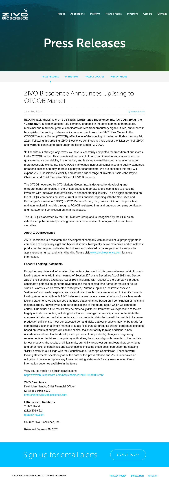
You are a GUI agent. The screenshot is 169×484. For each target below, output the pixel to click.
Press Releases (50, 76)
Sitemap (152, 476)
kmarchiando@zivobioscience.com (45, 394)
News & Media (113, 13)
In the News (72, 76)
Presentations (118, 76)
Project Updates (94, 76)
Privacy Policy (118, 476)
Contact (162, 13)
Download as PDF (137, 112)
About (61, 13)
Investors (132, 13)
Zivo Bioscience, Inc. (30, 476)
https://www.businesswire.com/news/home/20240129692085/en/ (63, 375)
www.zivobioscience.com (105, 252)
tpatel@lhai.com (34, 414)
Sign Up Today (128, 454)
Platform (95, 13)
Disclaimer (137, 476)
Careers (147, 13)
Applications (77, 13)
